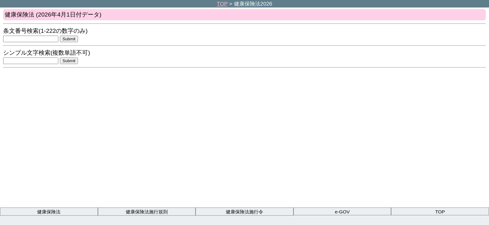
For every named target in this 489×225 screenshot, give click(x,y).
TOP (222, 4)
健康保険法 (49, 211)
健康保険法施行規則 (147, 211)
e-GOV (342, 211)
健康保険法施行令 (244, 211)
